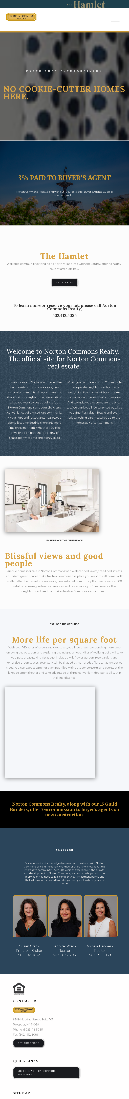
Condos (18, 1016)
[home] (21, 17)
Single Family (45, 1010)
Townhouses (68, 1010)
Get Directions (28, 952)
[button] (115, 20)
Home (17, 1010)
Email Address (25, 1050)
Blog (39, 1016)
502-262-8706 (64, 864)
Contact (64, 1016)
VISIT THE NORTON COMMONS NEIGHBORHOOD (37, 982)
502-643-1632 (29, 864)
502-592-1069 (100, 864)
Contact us (25, 910)
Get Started (64, 282)
